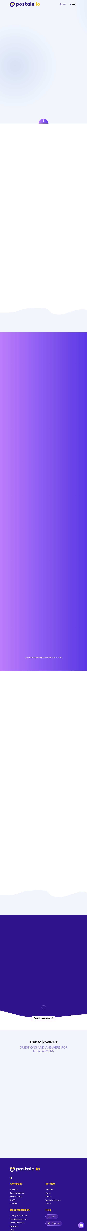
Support (54, 1223)
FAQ (52, 1217)
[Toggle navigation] (74, 4)
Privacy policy (16, 1197)
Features (49, 1189)
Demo (48, 1193)
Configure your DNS (18, 1216)
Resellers (14, 1226)
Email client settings (18, 1219)
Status (48, 1204)
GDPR (12, 1200)
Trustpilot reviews (53, 1200)
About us (14, 1189)
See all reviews (43, 1018)
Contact (13, 1204)
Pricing (48, 1197)
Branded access (17, 1223)
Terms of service (17, 1193)
